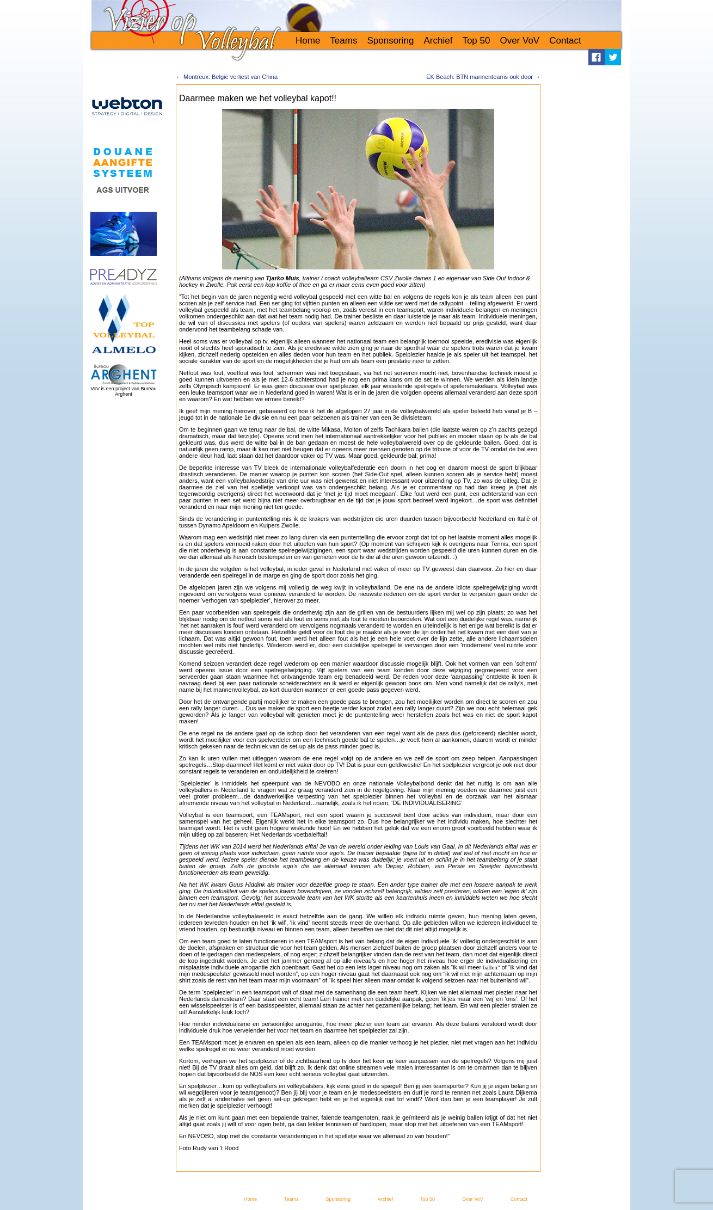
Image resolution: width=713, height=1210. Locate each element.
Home (308, 40)
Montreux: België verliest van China (227, 76)
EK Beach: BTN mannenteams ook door (483, 76)
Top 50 (476, 40)
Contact (565, 40)
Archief (437, 40)
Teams (343, 40)
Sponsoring (390, 40)
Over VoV (519, 40)
